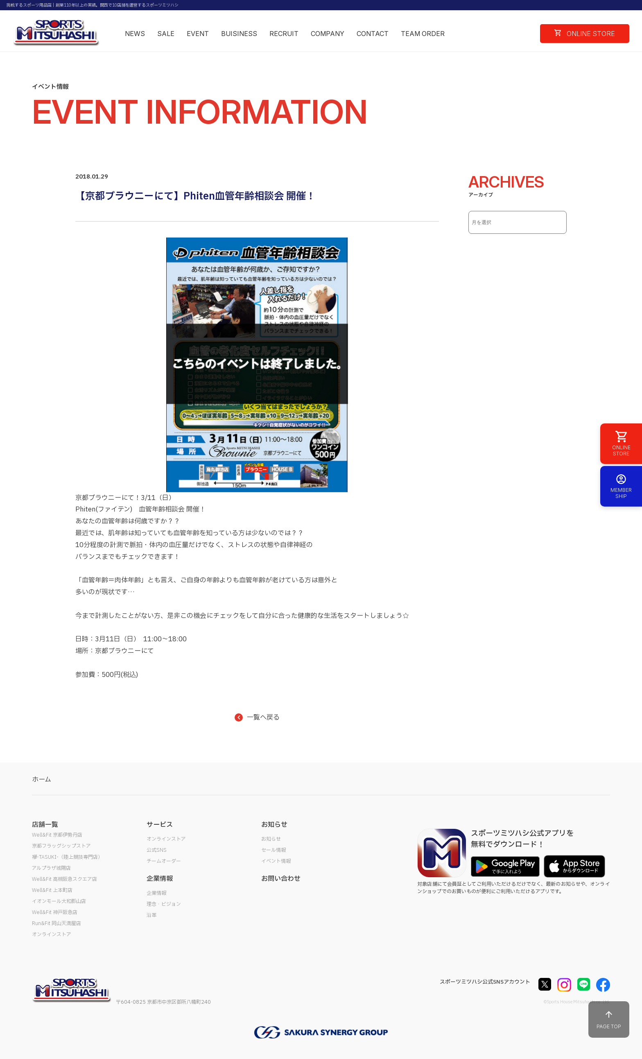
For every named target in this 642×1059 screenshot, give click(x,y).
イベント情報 (276, 861)
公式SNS (157, 850)
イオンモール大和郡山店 (59, 901)
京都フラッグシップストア (61, 846)
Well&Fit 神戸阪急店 (54, 912)
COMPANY (327, 33)
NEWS (135, 33)
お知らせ (271, 839)
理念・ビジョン (164, 904)
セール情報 (273, 850)
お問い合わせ (281, 879)
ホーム (41, 780)
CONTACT (373, 33)
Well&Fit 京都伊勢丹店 (57, 835)
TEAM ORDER (423, 33)
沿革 (151, 915)
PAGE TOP (609, 1019)
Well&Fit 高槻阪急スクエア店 (64, 879)
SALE (165, 33)
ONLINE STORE (584, 33)
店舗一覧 (45, 825)
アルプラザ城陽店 (51, 868)
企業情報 (156, 893)
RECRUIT (283, 33)
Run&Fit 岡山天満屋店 (56, 923)
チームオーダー (164, 861)
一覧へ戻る (257, 717)
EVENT (198, 33)
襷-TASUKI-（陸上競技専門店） (67, 857)
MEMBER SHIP (621, 486)
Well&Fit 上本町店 (52, 890)
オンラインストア (51, 934)
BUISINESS (239, 33)
